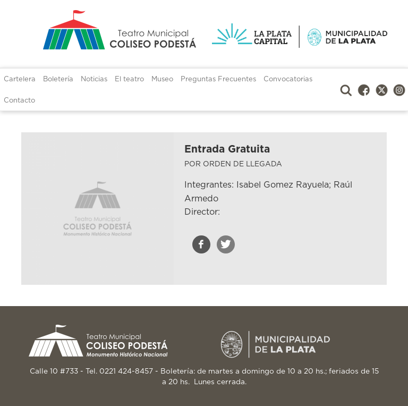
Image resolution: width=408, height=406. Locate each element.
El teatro (129, 79)
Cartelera (20, 79)
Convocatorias (288, 79)
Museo (162, 79)
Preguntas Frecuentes (218, 79)
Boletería (58, 79)
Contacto (19, 100)
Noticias (94, 79)
